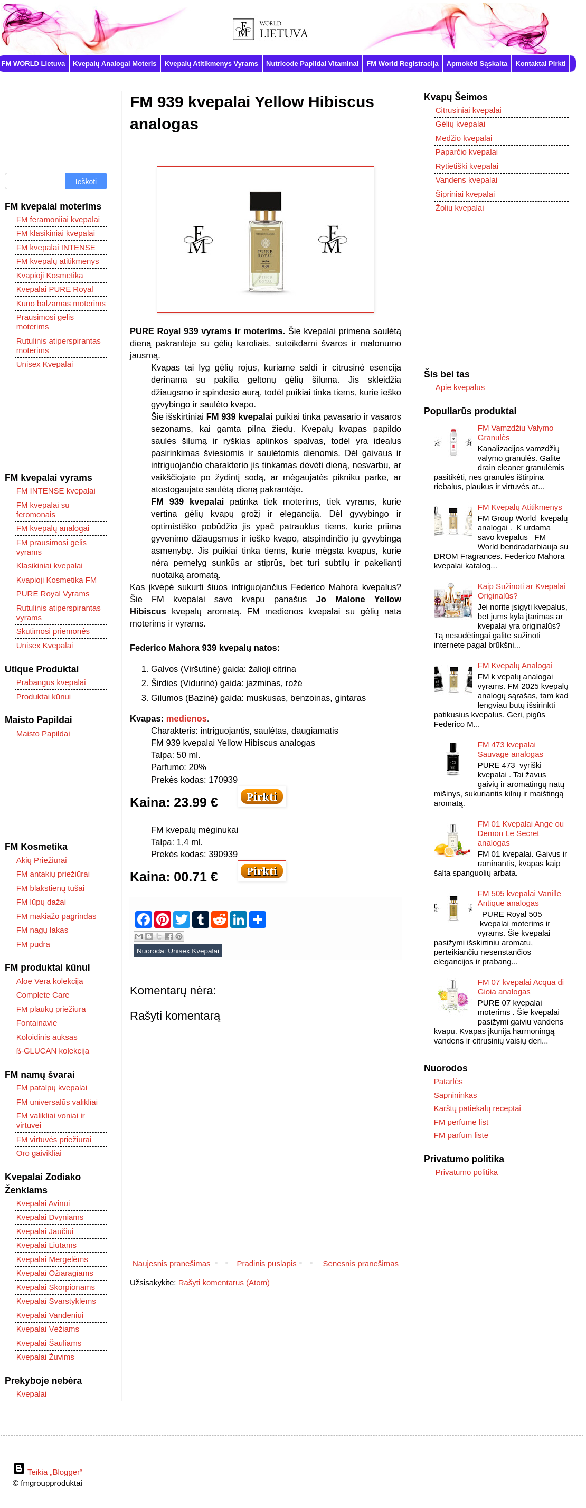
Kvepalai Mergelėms (52, 1259)
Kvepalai (31, 1393)
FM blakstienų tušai (50, 888)
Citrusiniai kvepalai (469, 110)
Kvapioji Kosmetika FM (56, 579)
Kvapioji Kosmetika (49, 275)
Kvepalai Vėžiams (47, 1328)
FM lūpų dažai (41, 901)
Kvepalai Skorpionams (55, 1287)
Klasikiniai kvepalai (49, 565)
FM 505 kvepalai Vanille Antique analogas (519, 898)
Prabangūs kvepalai (51, 682)
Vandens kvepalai (466, 179)
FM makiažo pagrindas (56, 916)
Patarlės (448, 1081)
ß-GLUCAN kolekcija (52, 1050)
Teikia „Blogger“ (47, 1471)
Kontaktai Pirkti (540, 64)
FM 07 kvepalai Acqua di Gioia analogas (521, 987)
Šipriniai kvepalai (465, 193)
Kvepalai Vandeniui (49, 1315)
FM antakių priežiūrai (53, 873)
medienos (186, 718)
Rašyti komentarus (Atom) (224, 1282)
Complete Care (43, 994)
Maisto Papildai (43, 733)
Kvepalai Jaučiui (44, 1231)
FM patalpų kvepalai (51, 1087)
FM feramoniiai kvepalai (58, 219)
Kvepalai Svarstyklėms (56, 1300)
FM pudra (33, 944)
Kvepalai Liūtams (46, 1244)
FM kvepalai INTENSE (56, 247)
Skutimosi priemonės (53, 631)
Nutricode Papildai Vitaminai (312, 64)
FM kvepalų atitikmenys (57, 261)
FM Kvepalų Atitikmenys (520, 506)
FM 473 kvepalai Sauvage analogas (510, 749)
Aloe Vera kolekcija (49, 980)
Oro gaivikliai (39, 1153)
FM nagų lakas (42, 929)
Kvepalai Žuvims (45, 1356)
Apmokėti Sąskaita (477, 64)
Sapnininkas (455, 1094)
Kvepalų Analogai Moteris (114, 64)
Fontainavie (37, 1022)
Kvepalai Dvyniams (50, 1216)
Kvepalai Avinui (43, 1203)
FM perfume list (461, 1121)
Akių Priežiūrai (41, 860)
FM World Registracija (402, 64)
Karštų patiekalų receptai (477, 1108)
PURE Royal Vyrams (53, 593)
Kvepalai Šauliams (48, 1343)
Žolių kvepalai (460, 207)
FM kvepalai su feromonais (43, 509)
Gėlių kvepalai (460, 123)
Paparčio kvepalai (467, 151)
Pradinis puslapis (266, 1263)
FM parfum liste (461, 1135)
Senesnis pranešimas (361, 1263)
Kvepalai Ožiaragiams (54, 1272)
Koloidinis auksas (47, 1036)
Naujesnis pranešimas (172, 1263)
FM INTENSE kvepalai (56, 490)
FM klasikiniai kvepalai (55, 233)
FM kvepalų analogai (52, 528)
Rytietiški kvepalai (467, 166)
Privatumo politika (467, 1172)
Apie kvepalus (460, 387)
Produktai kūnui (43, 696)
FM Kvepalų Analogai (515, 665)
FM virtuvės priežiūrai (54, 1139)
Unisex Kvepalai (193, 951)
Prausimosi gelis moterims (45, 321)
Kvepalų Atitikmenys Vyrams (212, 64)
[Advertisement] (56, 421)
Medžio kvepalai (464, 138)
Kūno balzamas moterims (61, 303)
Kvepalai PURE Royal (54, 288)
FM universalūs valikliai (57, 1101)
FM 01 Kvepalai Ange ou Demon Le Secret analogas (521, 833)
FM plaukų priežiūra (51, 1008)
